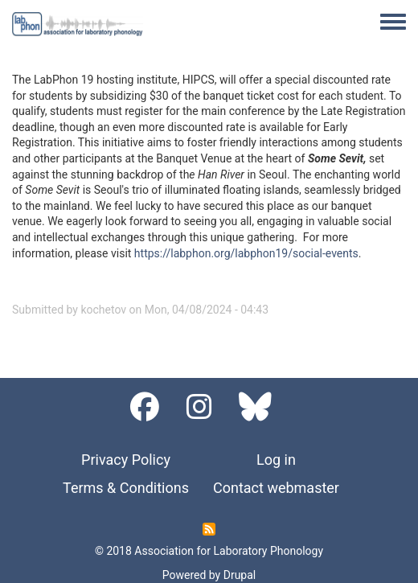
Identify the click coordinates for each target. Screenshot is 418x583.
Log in (276, 459)
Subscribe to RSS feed (209, 529)
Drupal (239, 575)
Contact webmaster (276, 487)
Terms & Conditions (126, 487)
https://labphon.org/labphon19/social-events (246, 253)
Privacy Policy (125, 459)
